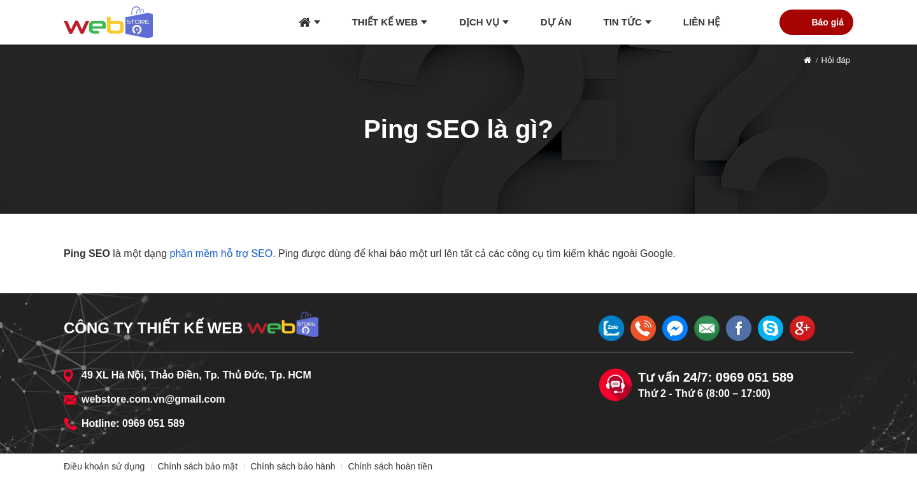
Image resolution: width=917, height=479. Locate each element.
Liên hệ (701, 22)
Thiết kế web (385, 22)
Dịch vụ (479, 22)
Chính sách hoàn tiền (390, 466)
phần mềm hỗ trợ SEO (221, 253)
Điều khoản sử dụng (104, 466)
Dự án (556, 22)
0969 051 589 (153, 423)
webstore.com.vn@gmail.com (153, 399)
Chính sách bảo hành (292, 466)
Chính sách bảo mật (197, 466)
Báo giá (827, 22)
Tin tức (623, 22)
